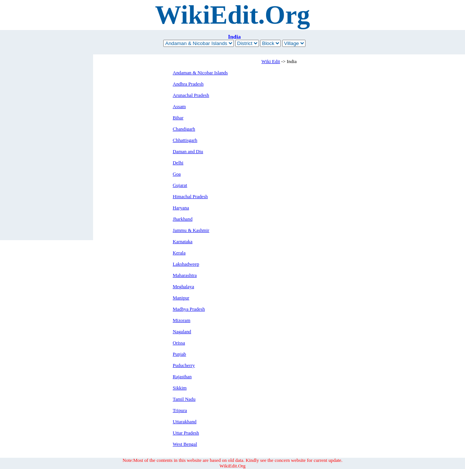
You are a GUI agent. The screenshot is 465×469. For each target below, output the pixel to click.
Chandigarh (184, 129)
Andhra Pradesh (188, 84)
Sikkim (180, 388)
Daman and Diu (188, 151)
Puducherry (184, 365)
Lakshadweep (186, 264)
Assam (179, 106)
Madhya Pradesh (189, 309)
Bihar (178, 117)
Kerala (179, 253)
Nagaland (182, 331)
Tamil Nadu (184, 399)
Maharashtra (185, 275)
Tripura (180, 410)
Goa (177, 174)
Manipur (181, 298)
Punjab (179, 354)
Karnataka (183, 241)
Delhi (178, 162)
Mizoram (181, 320)
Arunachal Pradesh (191, 95)
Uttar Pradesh (186, 433)
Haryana (181, 207)
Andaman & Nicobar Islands (200, 72)
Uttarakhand (184, 421)
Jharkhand (183, 219)
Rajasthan (182, 376)
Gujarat (180, 185)
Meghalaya (183, 286)
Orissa (179, 343)
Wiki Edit (271, 61)
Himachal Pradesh (190, 196)
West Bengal (185, 444)
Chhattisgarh (185, 140)
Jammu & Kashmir (191, 230)
